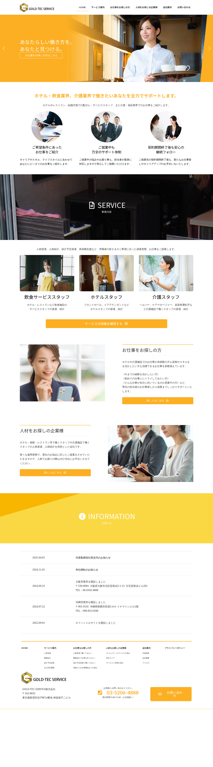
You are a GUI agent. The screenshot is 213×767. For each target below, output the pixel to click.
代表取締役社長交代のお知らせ (93, 557)
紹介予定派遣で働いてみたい (84, 663)
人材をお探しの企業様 (116, 648)
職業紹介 (47, 658)
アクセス (146, 663)
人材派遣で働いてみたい (82, 653)
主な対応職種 (49, 667)
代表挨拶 (145, 653)
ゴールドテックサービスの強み (118, 653)
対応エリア (110, 658)
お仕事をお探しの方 (82, 648)
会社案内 (146, 648)
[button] (100, 79)
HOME (24, 648)
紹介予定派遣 (49, 663)
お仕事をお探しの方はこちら (41, 55)
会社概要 (145, 658)
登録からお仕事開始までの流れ (85, 667)
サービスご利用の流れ (114, 663)
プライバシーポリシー (175, 648)
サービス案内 (50, 648)
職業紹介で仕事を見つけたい (84, 658)
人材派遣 (47, 653)
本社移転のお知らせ (87, 569)
